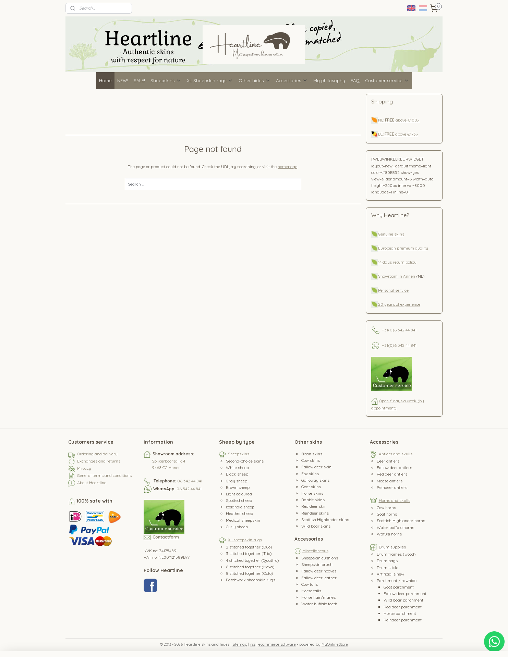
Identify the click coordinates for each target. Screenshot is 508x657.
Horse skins (312, 493)
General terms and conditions (104, 475)
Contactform (166, 537)
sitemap (239, 644)
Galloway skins (315, 480)
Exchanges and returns (98, 461)
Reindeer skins (315, 513)
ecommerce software (277, 644)
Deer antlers (388, 461)
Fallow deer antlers (394, 467)
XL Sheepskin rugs (210, 80)
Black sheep (237, 474)
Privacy (84, 468)
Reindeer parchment (403, 619)
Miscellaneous (315, 550)
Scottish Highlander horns (401, 520)
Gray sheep (236, 480)
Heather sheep (239, 513)
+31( (386, 329)
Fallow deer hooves (318, 570)
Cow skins (310, 460)
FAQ (355, 80)
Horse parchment (400, 613)
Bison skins (311, 453)
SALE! (139, 80)
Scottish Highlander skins (325, 519)
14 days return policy (397, 262)
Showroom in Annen (396, 276)
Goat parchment (399, 587)
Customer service (387, 80)
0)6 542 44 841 (403, 329)
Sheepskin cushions (319, 557)
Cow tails (309, 584)
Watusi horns (389, 533)
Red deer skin (314, 506)
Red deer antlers (392, 474)
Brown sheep (238, 487)
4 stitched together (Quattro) (252, 560)
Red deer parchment (403, 606)
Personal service (393, 290)
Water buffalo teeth (319, 603)
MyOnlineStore (335, 644)
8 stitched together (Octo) (249, 573)
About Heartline (91, 482)
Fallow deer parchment (405, 593)
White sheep (237, 467)
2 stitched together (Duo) (249, 546)
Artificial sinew (390, 574)
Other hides (254, 80)
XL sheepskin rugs (245, 539)
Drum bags (387, 560)
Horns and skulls (394, 500)
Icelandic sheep (240, 506)
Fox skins (310, 473)
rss (252, 644)
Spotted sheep (239, 500)
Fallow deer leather (319, 577)
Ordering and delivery (97, 453)
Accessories (292, 80)
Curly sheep (237, 526)
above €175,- (401, 134)
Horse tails (311, 590)
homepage (288, 166)
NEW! (122, 80)
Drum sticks (388, 567)
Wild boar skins (315, 526)
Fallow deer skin (316, 466)
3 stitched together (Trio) (249, 553)
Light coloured (239, 493)
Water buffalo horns (395, 527)
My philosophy (329, 80)
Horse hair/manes (318, 597)
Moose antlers (389, 480)
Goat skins (311, 486)
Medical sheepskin (243, 520)
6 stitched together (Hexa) (250, 566)
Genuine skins (391, 234)
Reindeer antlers (392, 487)
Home (105, 80)
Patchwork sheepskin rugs (250, 579)
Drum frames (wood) (396, 554)
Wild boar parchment (403, 600)
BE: (381, 134)
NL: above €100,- (399, 120)
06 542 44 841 (189, 480)
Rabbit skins (313, 499)
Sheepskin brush (316, 564)
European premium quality (403, 248)
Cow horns (386, 507)
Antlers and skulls (395, 453)
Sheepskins (165, 80)
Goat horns (387, 514)
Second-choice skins (245, 461)
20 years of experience (399, 304)
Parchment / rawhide (396, 580)
